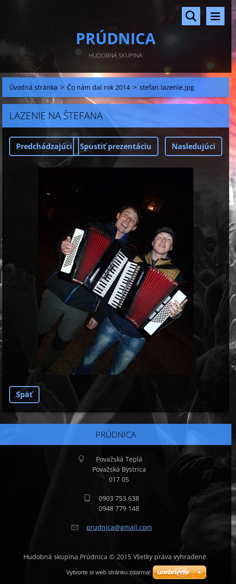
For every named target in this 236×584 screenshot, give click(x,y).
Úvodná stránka (33, 87)
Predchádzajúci (44, 146)
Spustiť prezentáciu (116, 146)
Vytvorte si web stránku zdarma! (108, 572)
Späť (24, 394)
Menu (215, 16)
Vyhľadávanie (191, 16)
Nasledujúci (193, 146)
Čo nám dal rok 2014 (98, 87)
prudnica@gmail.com (119, 527)
